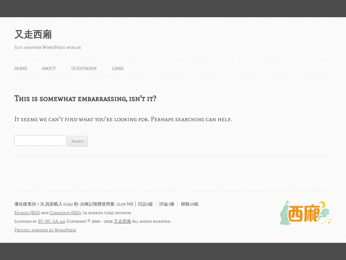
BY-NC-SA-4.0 (51, 221)
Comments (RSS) (65, 212)
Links (118, 68)
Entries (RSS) (27, 212)
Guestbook (84, 68)
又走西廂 (33, 34)
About (49, 68)
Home (20, 68)
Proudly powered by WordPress (45, 229)
